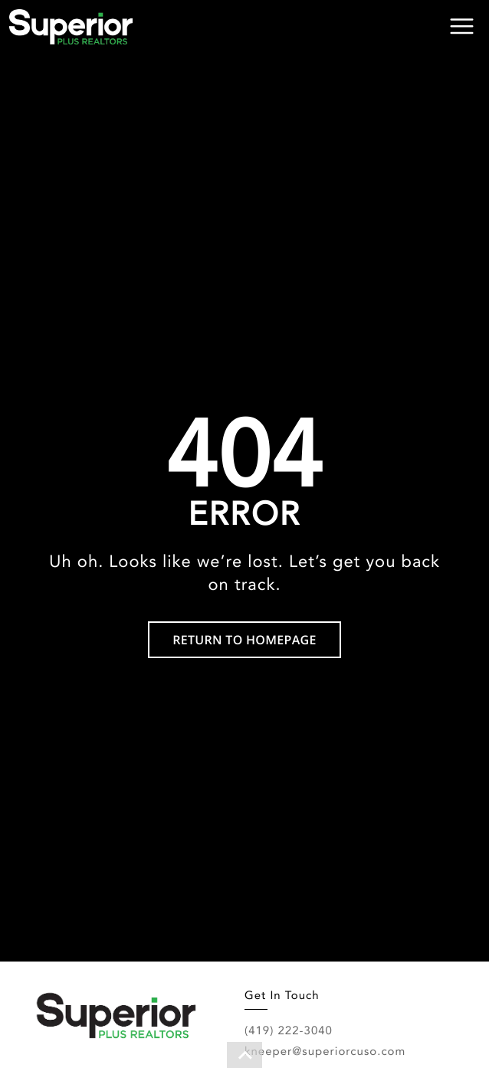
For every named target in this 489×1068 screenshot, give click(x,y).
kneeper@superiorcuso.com (324, 1051)
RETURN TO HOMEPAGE (244, 639)
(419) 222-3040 (288, 1030)
